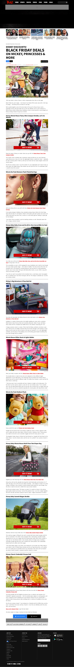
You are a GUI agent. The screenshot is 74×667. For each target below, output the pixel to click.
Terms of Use (44, 637)
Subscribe (49, 640)
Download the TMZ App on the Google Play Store (58, 639)
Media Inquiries (25, 641)
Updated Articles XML (10, 647)
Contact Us (24, 634)
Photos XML (9, 657)
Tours (54, 26)
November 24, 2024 (29, 64)
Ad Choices (9, 639)
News (8, 26)
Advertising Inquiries (25, 639)
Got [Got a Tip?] (9, 21)
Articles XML (9, 644)
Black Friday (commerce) (18, 624)
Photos (27, 26)
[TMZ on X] (8, 16)
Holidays (45, 624)
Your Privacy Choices (12, 641)
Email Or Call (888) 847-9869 (19, 21)
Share (20, 616)
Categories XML (9, 650)
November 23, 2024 (13, 64)
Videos (37, 26)
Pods (46, 26)
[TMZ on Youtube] (10, 16)
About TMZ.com (9, 634)
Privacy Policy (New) (10, 636)
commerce (34, 624)
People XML (9, 655)
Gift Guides (27, 624)
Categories (8, 649)
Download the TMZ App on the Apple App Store (58, 635)
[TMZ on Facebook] (7, 16)
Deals (63, 26)
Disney (39, 624)
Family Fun (9, 624)
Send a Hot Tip (24, 636)
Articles (8, 642)
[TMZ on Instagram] (13, 16)
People (8, 654)
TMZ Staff (9, 63)
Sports (17, 26)
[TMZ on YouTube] (44, 646)
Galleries (8, 652)
